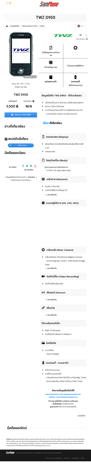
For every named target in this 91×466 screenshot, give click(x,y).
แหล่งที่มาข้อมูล (64, 441)
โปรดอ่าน (31, 177)
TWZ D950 (45, 17)
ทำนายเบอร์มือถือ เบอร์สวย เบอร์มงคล (63, 401)
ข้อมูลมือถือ (15, 26)
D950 (42, 26)
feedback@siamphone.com (42, 445)
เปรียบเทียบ (18, 145)
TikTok (82, 458)
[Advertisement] (59, 225)
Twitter (66, 458)
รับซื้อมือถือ (57, 403)
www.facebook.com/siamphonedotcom (63, 394)
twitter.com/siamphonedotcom (63, 397)
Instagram (74, 458)
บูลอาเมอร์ (54, 406)
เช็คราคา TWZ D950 (21, 115)
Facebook (58, 458)
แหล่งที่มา (81, 415)
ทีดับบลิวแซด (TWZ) (30, 26)
